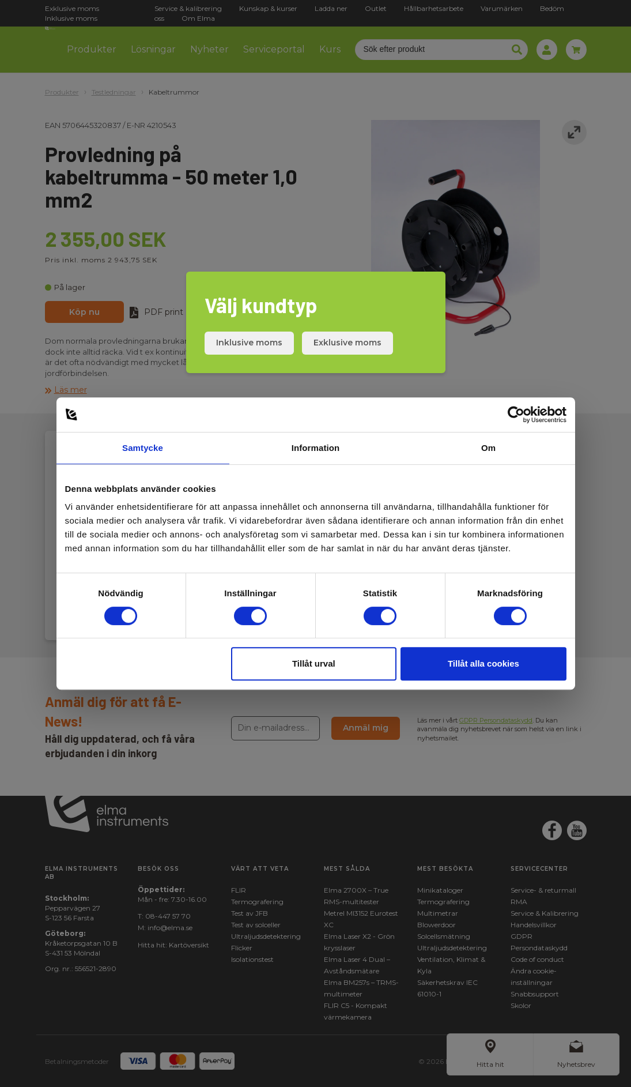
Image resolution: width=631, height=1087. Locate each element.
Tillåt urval (313, 663)
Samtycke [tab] (142, 448)
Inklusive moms (249, 342)
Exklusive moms (347, 342)
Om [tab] (488, 448)
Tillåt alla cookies (483, 663)
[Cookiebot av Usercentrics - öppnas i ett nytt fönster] (516, 414)
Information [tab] (316, 448)
